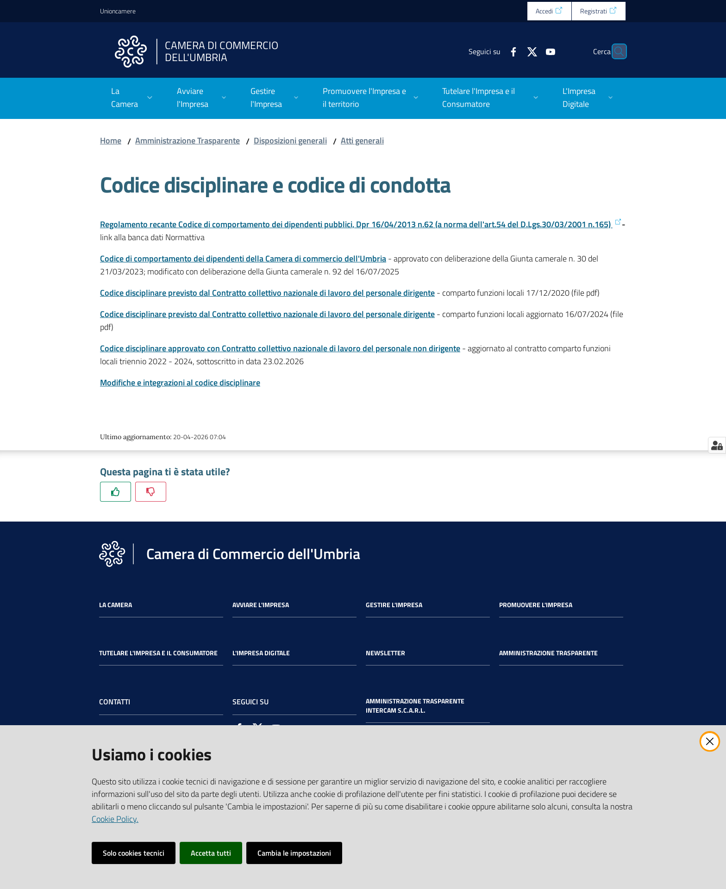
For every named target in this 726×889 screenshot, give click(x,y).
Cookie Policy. (115, 819)
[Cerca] (615, 51)
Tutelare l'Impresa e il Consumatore (158, 653)
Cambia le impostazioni (294, 852)
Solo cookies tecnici (133, 852)
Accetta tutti (211, 852)
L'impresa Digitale (261, 653)
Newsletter (385, 653)
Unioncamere (118, 11)
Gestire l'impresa (394, 604)
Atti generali (362, 140)
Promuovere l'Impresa (535, 604)
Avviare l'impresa (260, 604)
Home (110, 140)
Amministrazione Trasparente (187, 140)
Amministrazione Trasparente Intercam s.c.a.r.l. (415, 705)
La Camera (115, 604)
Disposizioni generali (290, 140)
